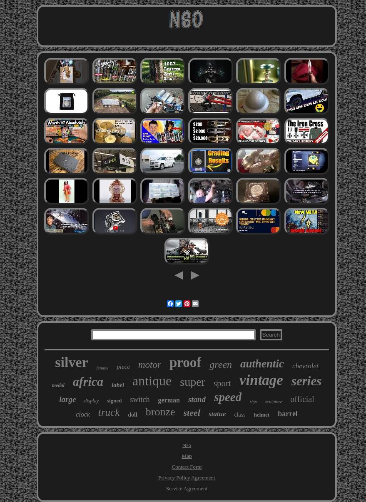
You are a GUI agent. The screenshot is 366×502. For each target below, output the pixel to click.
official (302, 399)
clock (83, 414)
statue (217, 414)
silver (71, 362)
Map (187, 456)
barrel (288, 414)
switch (139, 399)
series (306, 381)
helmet (262, 415)
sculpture (273, 401)
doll (132, 415)
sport (222, 383)
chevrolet (305, 366)
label (118, 385)
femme (103, 367)
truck (109, 412)
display (91, 401)
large (67, 399)
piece (123, 366)
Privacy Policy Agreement (186, 478)
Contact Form (187, 467)
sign (253, 402)
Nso (186, 445)
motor (149, 365)
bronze (160, 412)
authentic (262, 363)
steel (192, 412)
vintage (261, 380)
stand (197, 399)
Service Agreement (186, 488)
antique (152, 380)
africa (88, 381)
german (168, 400)
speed (228, 397)
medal (58, 385)
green (220, 364)
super (192, 381)
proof (185, 362)
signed (114, 400)
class (239, 415)
